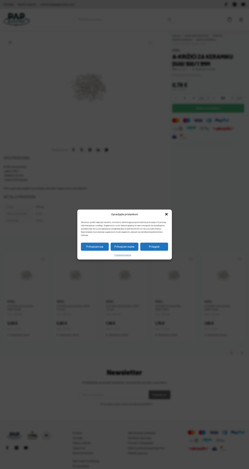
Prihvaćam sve (94, 246)
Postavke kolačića (122, 255)
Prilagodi (154, 246)
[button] (166, 214)
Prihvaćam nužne (124, 246)
